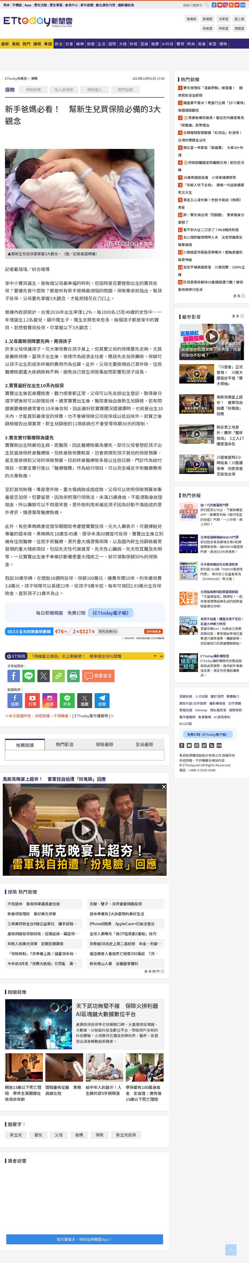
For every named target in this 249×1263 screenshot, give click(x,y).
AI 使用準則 (222, 717)
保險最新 (105, 744)
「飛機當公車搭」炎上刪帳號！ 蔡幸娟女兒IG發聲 (76, 656)
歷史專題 (56, 5)
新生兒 (16, 1135)
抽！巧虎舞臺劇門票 (214, 505)
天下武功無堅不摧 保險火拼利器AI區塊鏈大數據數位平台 (117, 1009)
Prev (161, 656)
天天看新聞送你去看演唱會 (219, 564)
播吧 (37, 43)
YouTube (219, 4)
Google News (242, 4)
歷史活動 (40, 5)
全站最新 (144, 744)
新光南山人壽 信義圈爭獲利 (114, 963)
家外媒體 (86, 5)
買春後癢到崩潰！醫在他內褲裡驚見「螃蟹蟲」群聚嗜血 (211, 121)
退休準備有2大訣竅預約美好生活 (117, 913)
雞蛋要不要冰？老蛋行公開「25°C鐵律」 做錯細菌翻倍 (211, 106)
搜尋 (206, 4)
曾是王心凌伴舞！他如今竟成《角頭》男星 (210, 203)
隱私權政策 (218, 710)
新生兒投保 (126, 1135)
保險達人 (94, 89)
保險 (100, 1135)
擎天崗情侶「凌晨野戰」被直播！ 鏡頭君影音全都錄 (210, 91)
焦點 (16, 43)
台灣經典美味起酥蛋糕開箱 (219, 591)
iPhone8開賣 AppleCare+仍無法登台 (122, 923)
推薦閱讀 (25, 745)
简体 (6, 5)
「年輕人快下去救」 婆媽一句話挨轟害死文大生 (211, 188)
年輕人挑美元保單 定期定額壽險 (35, 943)
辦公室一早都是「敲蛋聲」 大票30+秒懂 (211, 151)
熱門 (27, 43)
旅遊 (91, 43)
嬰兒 (38, 1135)
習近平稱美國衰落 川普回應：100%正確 (211, 271)
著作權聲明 (187, 717)
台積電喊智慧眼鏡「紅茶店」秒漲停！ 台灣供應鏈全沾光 (211, 136)
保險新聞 (33, 89)
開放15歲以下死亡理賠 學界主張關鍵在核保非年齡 (23, 1093)
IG (225, 4)
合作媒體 (234, 703)
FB (214, 4)
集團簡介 (232, 696)
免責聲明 (204, 717)
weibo (237, 4)
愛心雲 (239, 18)
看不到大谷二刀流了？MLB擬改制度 (211, 229)
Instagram (196, 745)
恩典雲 (207, 28)
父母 (59, 1135)
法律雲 (223, 18)
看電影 (191, 18)
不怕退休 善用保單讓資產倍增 (33, 903)
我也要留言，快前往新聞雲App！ (85, 1239)
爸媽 (79, 1135)
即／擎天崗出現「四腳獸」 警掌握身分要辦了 (211, 218)
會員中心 (71, 5)
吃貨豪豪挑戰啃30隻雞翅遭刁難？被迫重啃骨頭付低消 (210, 285)
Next (155, 656)
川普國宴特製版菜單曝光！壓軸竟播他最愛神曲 (210, 256)
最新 (5, 43)
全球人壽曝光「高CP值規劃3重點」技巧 (123, 933)
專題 (48, 43)
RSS (231, 4)
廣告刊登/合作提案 (192, 703)
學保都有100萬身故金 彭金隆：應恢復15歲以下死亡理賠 (144, 1093)
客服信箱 (185, 710)
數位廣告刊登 (105, 5)
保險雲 (223, 28)
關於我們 (217, 696)
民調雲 (207, 18)
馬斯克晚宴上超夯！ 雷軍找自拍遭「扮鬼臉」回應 (54, 779)
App (28, 5)
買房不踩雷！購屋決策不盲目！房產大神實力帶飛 (222, 621)
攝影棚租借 (126, 5)
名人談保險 (64, 89)
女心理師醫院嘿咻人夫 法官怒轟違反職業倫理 (210, 241)
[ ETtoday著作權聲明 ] (91, 715)
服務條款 (235, 710)
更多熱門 (154, 971)
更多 (239, 295)
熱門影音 (65, 744)
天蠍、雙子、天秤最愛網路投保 (116, 903)
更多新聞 (152, 631)
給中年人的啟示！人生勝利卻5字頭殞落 (104, 1090)
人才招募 (201, 696)
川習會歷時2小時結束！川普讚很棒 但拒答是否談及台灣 (230, 466)
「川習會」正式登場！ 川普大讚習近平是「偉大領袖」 (230, 375)
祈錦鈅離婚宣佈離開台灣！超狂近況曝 (211, 166)
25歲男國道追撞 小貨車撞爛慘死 (209, 177)
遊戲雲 (239, 28)
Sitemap (201, 710)
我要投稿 (185, 696)
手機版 (17, 5)
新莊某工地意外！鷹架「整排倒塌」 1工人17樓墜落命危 (230, 435)
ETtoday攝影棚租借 (214, 656)
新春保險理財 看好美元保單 (31, 913)
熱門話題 (125, 89)
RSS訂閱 (185, 723)
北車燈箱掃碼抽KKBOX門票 (219, 537)
